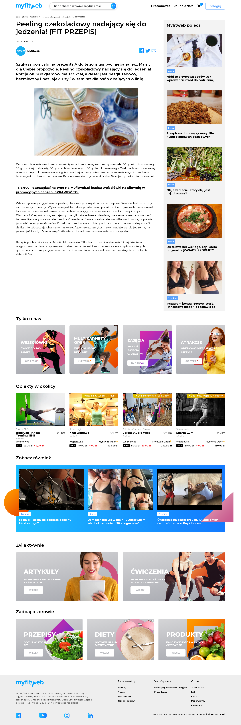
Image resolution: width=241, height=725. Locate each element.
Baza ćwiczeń (124, 696)
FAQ (193, 692)
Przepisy (121, 692)
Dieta (171, 71)
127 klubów (206, 396)
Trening (172, 298)
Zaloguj (215, 6)
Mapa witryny (198, 701)
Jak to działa (184, 6)
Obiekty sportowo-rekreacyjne (170, 687)
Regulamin (196, 705)
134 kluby (100, 396)
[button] (34, 422)
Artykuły (33, 17)
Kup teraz (31, 361)
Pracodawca (160, 6)
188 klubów (152, 396)
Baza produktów (126, 701)
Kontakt (195, 696)
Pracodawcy (160, 692)
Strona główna (22, 17)
